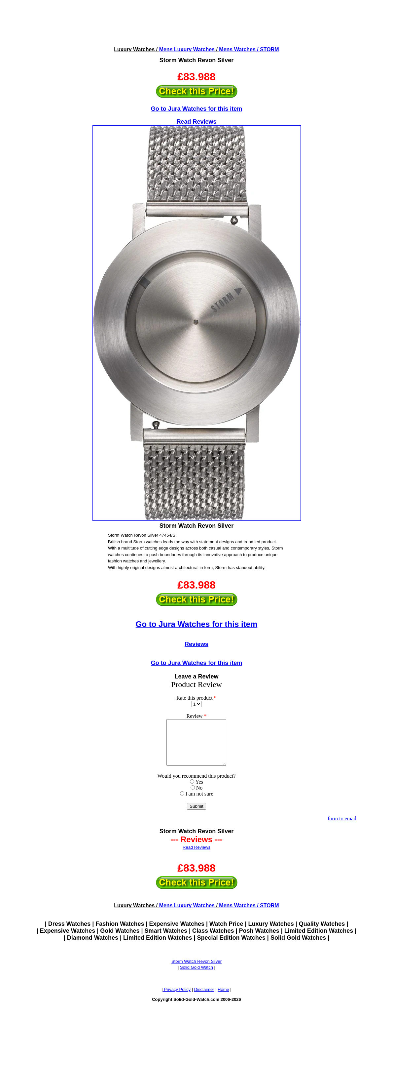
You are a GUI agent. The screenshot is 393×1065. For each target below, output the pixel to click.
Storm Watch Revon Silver (196, 970)
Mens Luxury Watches (187, 49)
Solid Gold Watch (196, 976)
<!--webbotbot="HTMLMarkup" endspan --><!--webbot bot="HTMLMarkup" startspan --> (196, 22)
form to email (342, 827)
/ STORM (267, 49)
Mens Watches (237, 49)
